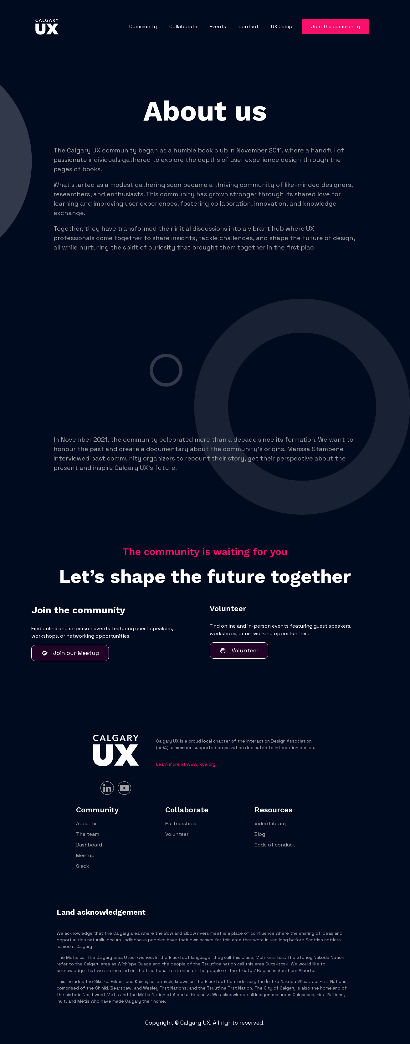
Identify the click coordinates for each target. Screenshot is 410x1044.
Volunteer (239, 650)
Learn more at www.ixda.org (186, 764)
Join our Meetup (70, 652)
